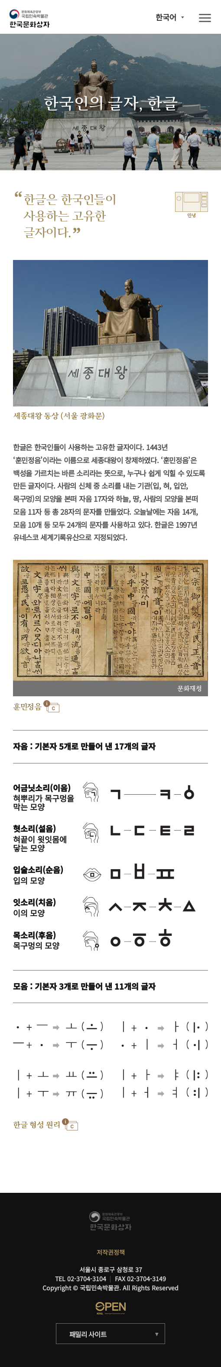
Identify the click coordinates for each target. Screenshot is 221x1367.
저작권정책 (111, 1252)
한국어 (166, 17)
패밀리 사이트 (88, 1334)
